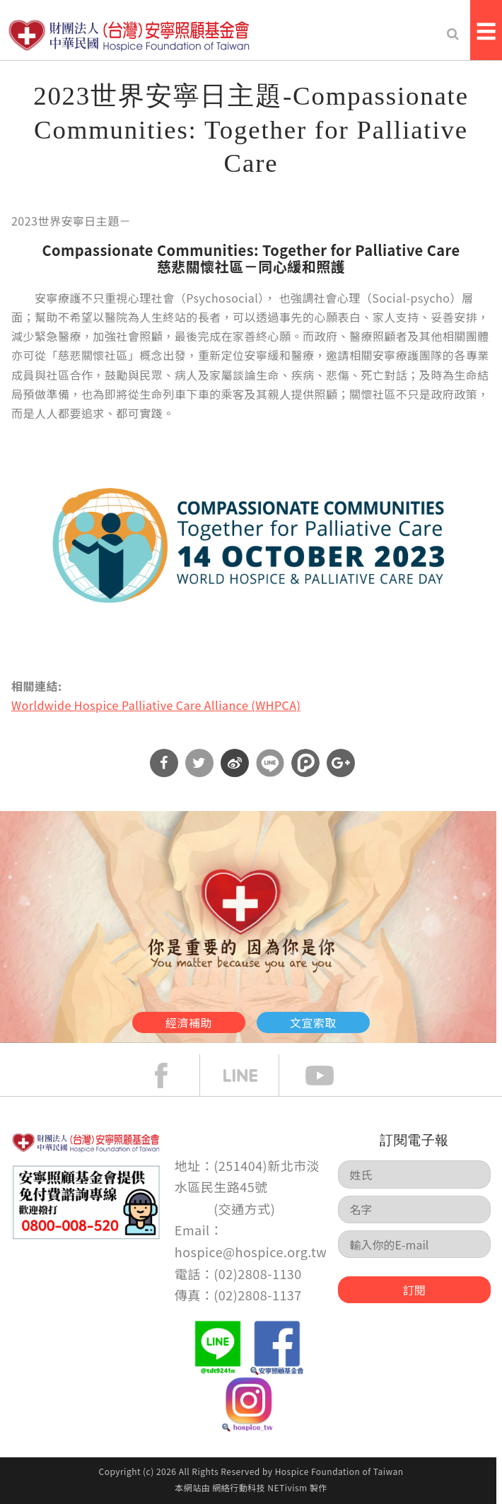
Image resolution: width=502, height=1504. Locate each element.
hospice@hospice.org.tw (251, 1251)
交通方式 (244, 1208)
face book (172, 1075)
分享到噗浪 (305, 763)
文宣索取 (313, 1022)
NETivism (287, 1487)
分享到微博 (235, 763)
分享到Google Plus (341, 763)
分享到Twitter (199, 763)
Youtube (330, 1075)
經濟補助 (188, 1022)
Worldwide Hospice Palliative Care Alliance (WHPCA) (155, 704)
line (251, 1075)
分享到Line (270, 763)
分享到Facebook (164, 763)
